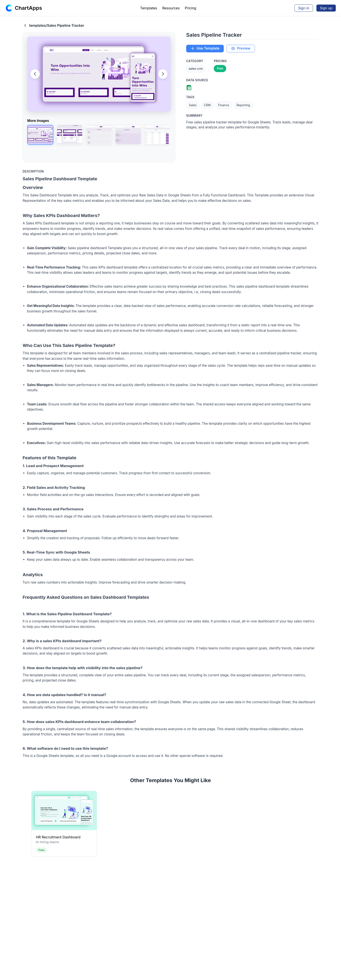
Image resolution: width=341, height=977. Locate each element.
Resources (171, 8)
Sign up (326, 8)
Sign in (303, 8)
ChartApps (28, 8)
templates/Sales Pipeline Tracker (53, 25)
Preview (241, 48)
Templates (148, 8)
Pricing (190, 8)
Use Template (205, 48)
